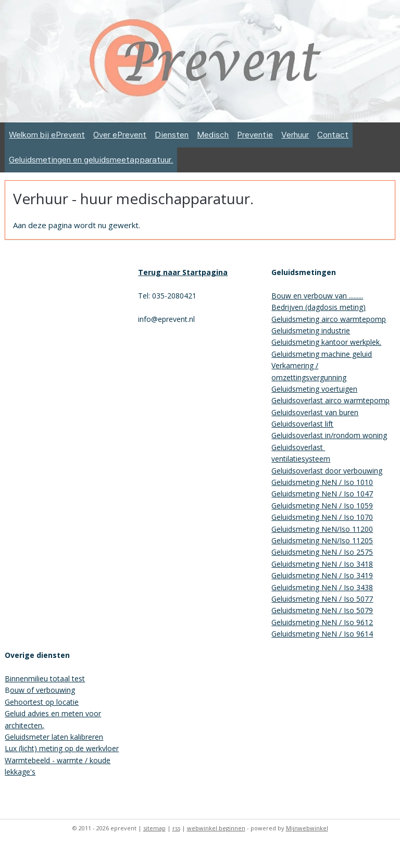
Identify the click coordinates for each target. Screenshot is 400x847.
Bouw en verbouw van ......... (317, 296)
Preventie (255, 135)
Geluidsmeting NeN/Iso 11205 (322, 540)
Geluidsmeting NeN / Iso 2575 (322, 552)
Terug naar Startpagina (183, 272)
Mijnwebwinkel (307, 828)
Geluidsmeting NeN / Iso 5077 (322, 599)
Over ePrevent (119, 135)
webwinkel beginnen (216, 828)
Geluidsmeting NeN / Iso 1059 (322, 505)
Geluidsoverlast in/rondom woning (329, 435)
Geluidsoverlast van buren (314, 412)
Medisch (213, 135)
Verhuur (295, 135)
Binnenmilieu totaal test (45, 678)
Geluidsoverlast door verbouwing (326, 471)
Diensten (172, 135)
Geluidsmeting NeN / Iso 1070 (322, 517)
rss (176, 828)
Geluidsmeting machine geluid (321, 354)
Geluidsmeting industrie (310, 330)
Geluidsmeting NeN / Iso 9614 (322, 634)
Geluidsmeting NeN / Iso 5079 (322, 610)
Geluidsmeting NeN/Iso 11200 (322, 529)
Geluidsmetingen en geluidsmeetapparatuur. (91, 160)
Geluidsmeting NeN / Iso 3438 (322, 587)
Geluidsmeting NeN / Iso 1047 (322, 494)
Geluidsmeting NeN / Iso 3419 (322, 575)
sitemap (154, 828)
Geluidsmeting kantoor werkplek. (326, 342)
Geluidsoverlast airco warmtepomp (330, 400)
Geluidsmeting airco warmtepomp (328, 319)
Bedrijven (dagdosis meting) (318, 307)
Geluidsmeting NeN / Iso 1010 (322, 482)
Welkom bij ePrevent (47, 135)
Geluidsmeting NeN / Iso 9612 (322, 622)
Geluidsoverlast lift (302, 424)
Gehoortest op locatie (42, 702)
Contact (332, 135)
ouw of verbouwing (42, 690)
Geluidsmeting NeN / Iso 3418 (322, 564)
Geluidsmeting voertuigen (314, 389)
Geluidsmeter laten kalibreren (54, 737)
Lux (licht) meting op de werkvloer (62, 748)
